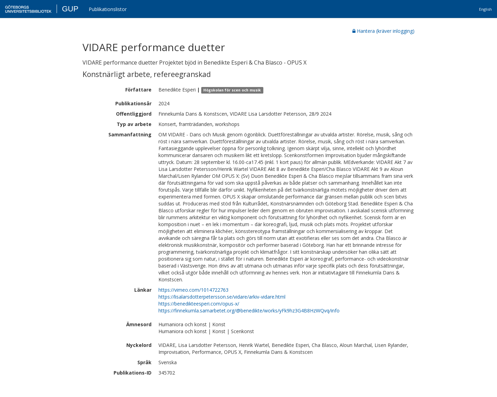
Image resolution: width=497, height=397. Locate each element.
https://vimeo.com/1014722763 (193, 290)
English (485, 9)
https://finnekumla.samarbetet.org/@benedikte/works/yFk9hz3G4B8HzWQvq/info (249, 310)
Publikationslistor (108, 9)
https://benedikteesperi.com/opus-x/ (198, 303)
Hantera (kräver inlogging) (383, 31)
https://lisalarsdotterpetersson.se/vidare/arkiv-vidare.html (221, 296)
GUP (70, 8)
